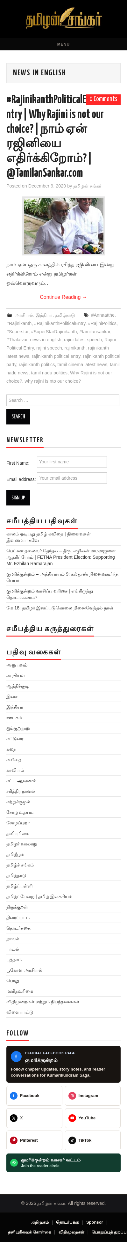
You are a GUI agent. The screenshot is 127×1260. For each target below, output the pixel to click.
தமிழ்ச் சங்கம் (20, 864)
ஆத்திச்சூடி (17, 686)
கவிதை (13, 759)
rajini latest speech (83, 339)
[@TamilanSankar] (34, 1118)
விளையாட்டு (19, 1012)
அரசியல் (24, 315)
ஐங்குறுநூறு (18, 728)
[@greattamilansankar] (93, 1096)
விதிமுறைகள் (71, 1232)
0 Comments (103, 99)
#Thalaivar (16, 339)
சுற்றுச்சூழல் (18, 801)
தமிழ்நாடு (65, 315)
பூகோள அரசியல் (24, 970)
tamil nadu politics (49, 372)
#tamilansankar (95, 331)
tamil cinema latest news (82, 364)
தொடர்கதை (18, 928)
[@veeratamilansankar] (34, 1140)
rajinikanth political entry (56, 356)
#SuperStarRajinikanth (54, 331)
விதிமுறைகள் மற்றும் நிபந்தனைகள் (42, 1001)
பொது (12, 980)
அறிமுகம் (40, 1222)
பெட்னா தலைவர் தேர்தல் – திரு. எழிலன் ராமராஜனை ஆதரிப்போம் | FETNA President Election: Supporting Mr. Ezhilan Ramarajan (61, 557)
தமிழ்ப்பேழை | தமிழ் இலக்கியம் (39, 896)
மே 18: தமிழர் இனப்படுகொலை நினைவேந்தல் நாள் (59, 607)
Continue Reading (63, 297)
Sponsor (94, 1222)
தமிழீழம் (15, 854)
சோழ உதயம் (19, 812)
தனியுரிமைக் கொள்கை (29, 1232)
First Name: (56, 462)
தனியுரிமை (17, 833)
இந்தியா (44, 315)
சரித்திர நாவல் (20, 791)
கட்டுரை (14, 738)
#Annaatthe (103, 315)
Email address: (56, 478)
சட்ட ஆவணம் (21, 780)
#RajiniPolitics (102, 323)
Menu (63, 44)
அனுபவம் (16, 664)
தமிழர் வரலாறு (21, 843)
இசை (12, 696)
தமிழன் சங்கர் (87, 185)
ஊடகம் (14, 717)
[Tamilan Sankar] (34, 1096)
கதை (11, 749)
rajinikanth (75, 347)
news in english (45, 339)
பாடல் (12, 949)
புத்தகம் (14, 959)
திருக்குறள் (17, 907)
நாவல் (12, 938)
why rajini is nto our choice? (53, 381)
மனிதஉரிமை (19, 991)
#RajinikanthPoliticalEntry (59, 323)
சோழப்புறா (18, 822)
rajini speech (49, 347)
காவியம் (15, 770)
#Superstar (17, 331)
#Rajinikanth (19, 323)
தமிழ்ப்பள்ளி (19, 885)
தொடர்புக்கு (67, 1222)
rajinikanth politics (37, 364)
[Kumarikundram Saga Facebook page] (63, 1064)
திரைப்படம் (18, 917)
